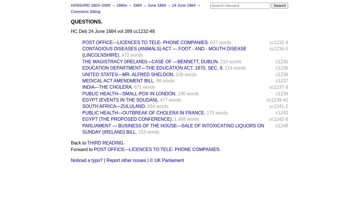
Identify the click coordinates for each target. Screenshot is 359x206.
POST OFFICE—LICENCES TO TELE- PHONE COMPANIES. (145, 42)
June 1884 (157, 5)
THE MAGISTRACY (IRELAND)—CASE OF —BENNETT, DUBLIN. (150, 61)
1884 (138, 5)
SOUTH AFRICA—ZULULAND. (114, 106)
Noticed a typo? (87, 160)
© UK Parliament (167, 160)
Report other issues (126, 160)
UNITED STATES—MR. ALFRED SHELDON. (128, 74)
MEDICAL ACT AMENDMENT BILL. (118, 80)
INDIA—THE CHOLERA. (107, 87)
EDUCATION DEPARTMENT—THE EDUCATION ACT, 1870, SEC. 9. (153, 68)
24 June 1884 (184, 5)
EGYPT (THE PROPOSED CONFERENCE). (127, 119)
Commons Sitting (86, 11)
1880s (122, 5)
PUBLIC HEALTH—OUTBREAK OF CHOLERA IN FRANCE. (144, 112)
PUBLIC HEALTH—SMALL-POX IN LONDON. (129, 93)
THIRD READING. (106, 142)
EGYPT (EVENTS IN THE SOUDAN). (120, 100)
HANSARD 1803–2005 (90, 5)
